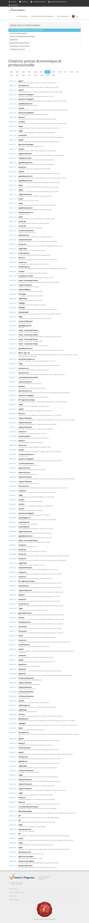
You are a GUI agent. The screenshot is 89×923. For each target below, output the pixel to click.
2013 (17, 75)
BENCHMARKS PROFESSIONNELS (19, 43)
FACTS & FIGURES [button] (23, 16)
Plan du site (12, 896)
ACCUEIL (12, 2)
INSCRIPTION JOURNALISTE (57, 2)
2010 (35, 75)
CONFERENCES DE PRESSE (17, 49)
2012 (23, 75)
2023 (29, 72)
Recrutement (13, 888)
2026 (11, 72)
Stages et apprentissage (16, 892)
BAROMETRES (13, 40)
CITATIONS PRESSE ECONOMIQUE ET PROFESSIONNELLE (26, 30)
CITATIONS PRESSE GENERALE (18, 33)
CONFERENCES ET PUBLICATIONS (19, 46)
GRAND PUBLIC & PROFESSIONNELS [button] (43, 16)
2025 (17, 72)
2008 (47, 75)
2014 (11, 75)
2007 (53, 75)
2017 (65, 72)
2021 (41, 72)
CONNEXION (13, 5)
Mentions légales (14, 899)
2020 (47, 72)
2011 (29, 75)
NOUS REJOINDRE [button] (63, 16)
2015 (77, 72)
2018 (59, 72)
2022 (35, 72)
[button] (77, 16)
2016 (71, 72)
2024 (23, 72)
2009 (41, 75)
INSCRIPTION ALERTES (38, 2)
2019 (53, 72)
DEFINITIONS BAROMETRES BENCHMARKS (22, 36)
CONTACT (23, 2)
